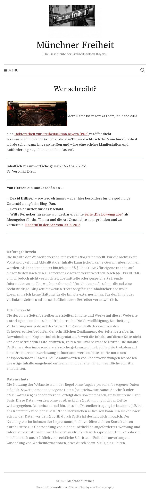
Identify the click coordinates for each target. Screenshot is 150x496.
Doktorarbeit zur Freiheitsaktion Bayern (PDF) (51, 134)
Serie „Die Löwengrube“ (104, 214)
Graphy (84, 487)
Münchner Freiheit (75, 45)
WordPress (60, 487)
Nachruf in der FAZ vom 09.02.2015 (52, 225)
